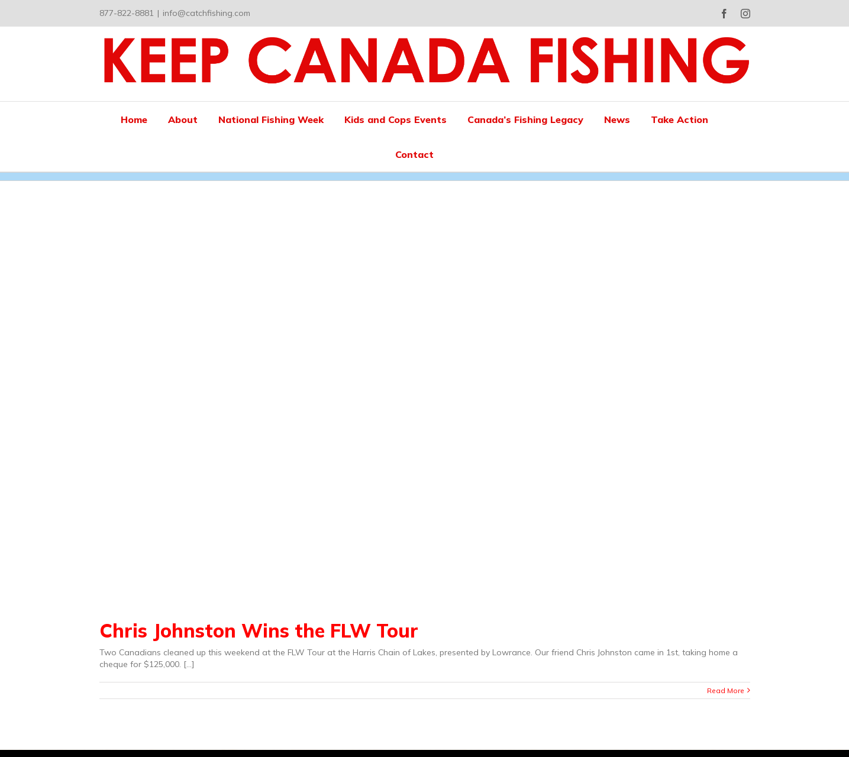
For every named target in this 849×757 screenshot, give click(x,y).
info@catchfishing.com (206, 13)
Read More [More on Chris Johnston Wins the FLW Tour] (725, 690)
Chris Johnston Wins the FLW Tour (258, 630)
